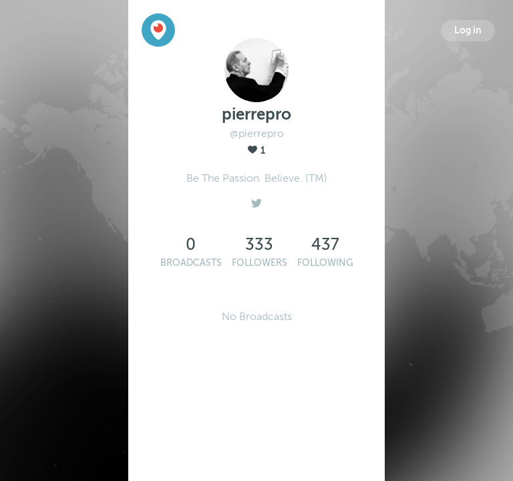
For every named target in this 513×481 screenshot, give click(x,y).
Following (325, 263)
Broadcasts (191, 263)
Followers (259, 263)
